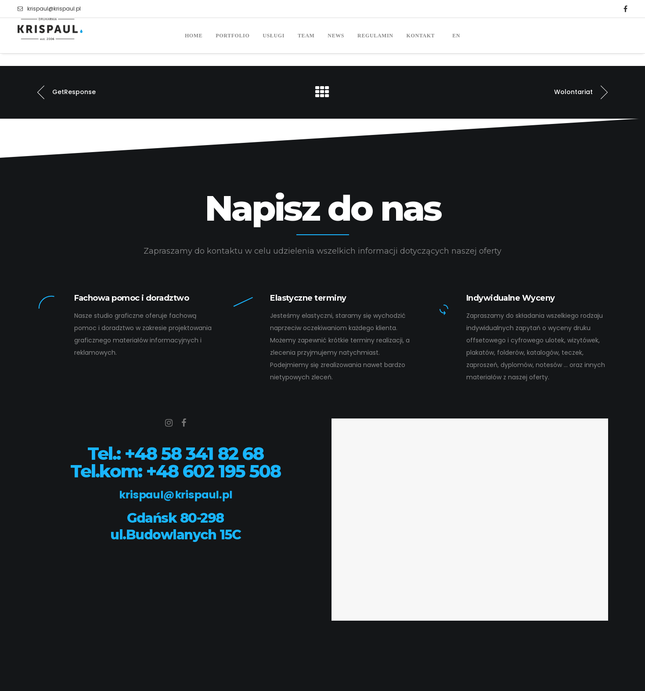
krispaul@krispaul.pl (49, 9)
